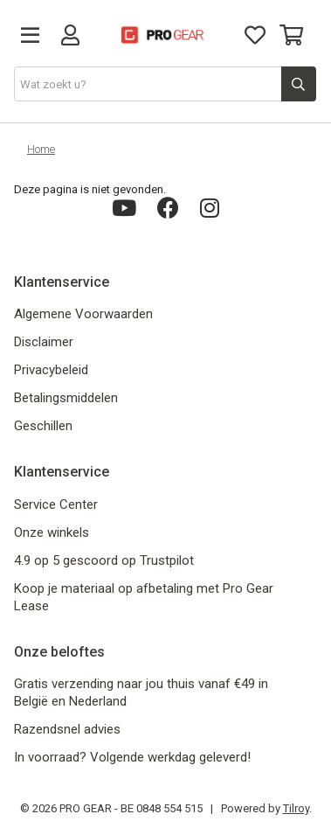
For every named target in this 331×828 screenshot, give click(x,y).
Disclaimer (43, 342)
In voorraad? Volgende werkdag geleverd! (132, 757)
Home (41, 149)
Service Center (56, 504)
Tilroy (296, 808)
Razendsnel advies (67, 729)
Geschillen (43, 426)
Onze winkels (51, 532)
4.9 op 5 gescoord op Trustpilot (104, 560)
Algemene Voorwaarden (83, 314)
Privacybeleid (51, 370)
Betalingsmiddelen (66, 398)
